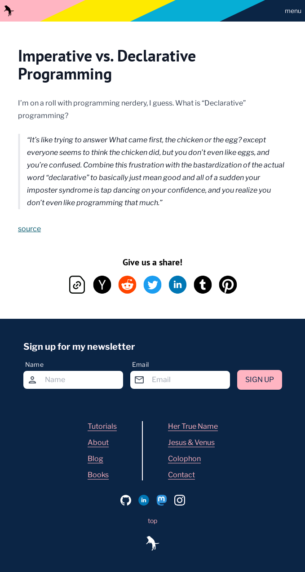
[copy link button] (77, 285)
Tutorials (102, 426)
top (152, 520)
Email (140, 364)
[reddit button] (128, 285)
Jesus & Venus (191, 442)
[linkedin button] (178, 285)
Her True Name (193, 426)
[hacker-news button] (102, 285)
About (98, 442)
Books (98, 475)
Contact (181, 475)
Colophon (184, 458)
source (29, 228)
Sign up (259, 379)
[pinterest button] (228, 285)
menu (293, 10)
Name (34, 364)
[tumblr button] (203, 285)
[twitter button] (153, 285)
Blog (95, 458)
